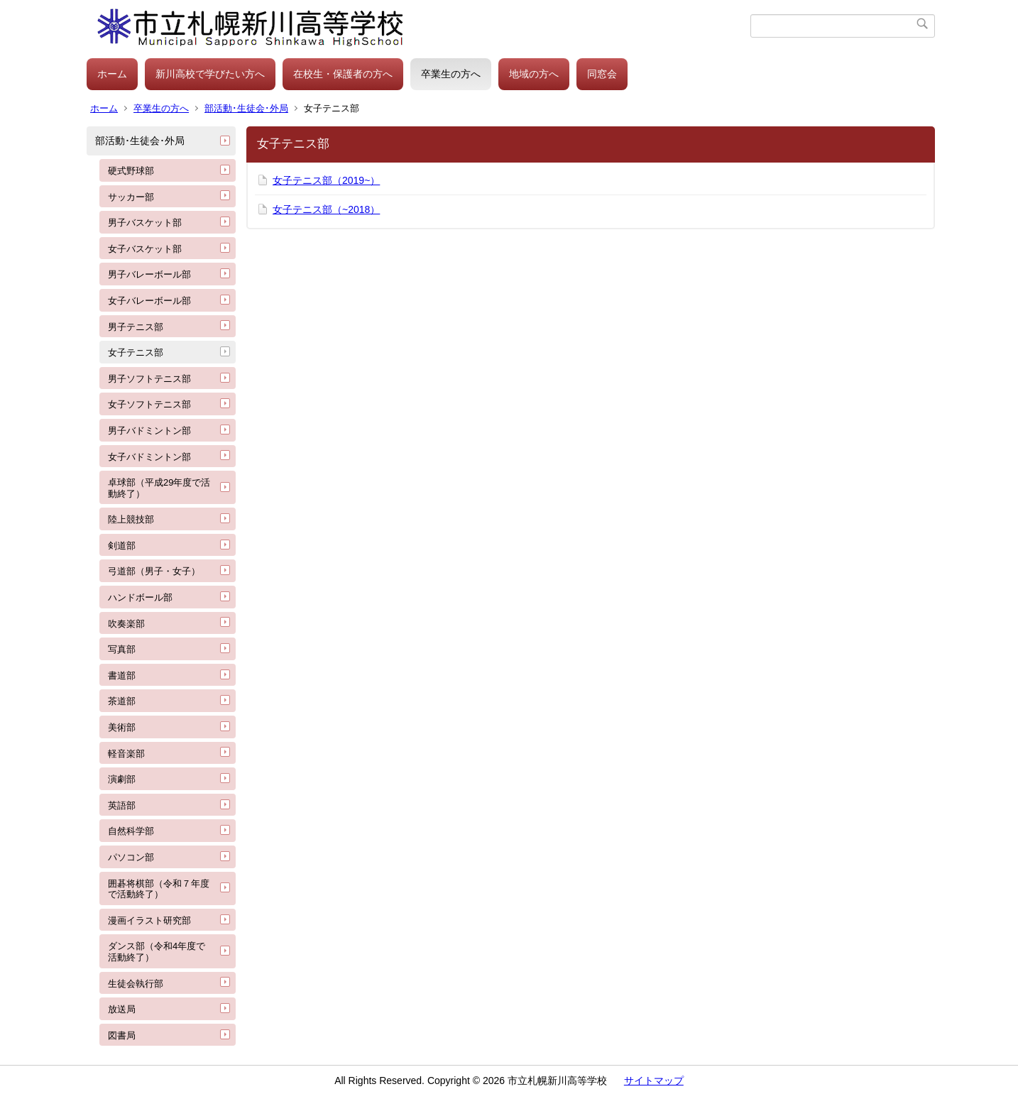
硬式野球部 (131, 170)
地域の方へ (534, 74)
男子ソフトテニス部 (149, 378)
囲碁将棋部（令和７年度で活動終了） (158, 889)
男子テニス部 (135, 327)
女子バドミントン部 (149, 457)
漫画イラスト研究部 (149, 920)
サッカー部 (131, 197)
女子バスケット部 (145, 249)
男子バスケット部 (145, 222)
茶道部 (122, 701)
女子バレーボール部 (149, 300)
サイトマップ (654, 1080)
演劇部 (122, 779)
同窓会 (602, 74)
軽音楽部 (126, 753)
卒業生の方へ (451, 74)
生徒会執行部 (135, 983)
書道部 (122, 675)
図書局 (122, 1035)
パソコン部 (131, 857)
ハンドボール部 (140, 597)
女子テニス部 (135, 352)
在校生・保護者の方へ (343, 74)
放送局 (122, 1009)
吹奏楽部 (126, 623)
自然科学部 (131, 831)
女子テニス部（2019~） (326, 180)
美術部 (122, 727)
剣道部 (122, 545)
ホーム (112, 74)
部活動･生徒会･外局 (246, 108)
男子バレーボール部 (149, 274)
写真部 (122, 649)
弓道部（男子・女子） (154, 571)
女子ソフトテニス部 (149, 404)
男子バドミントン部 (149, 430)
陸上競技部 (131, 519)
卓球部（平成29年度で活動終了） (159, 488)
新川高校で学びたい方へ (210, 74)
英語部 (122, 805)
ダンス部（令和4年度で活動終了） (156, 952)
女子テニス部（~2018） (326, 209)
